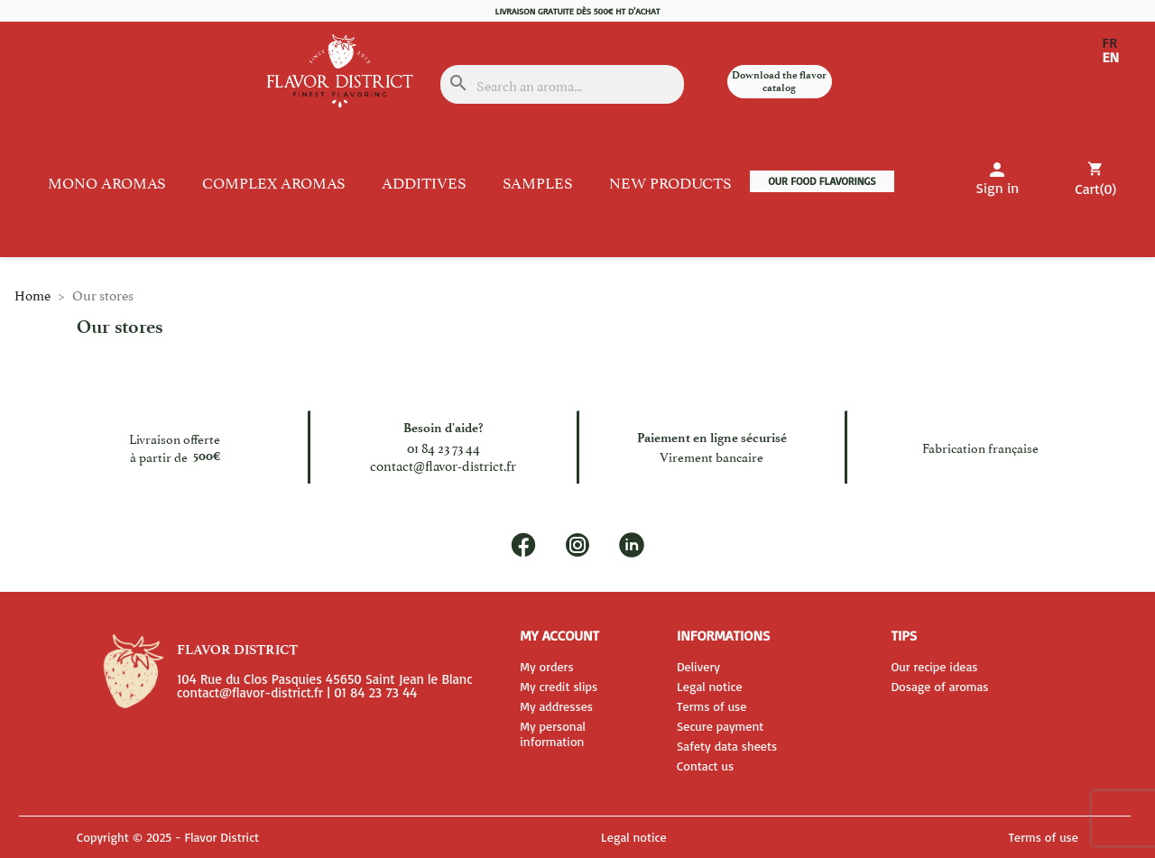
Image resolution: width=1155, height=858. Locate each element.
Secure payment (720, 725)
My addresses (556, 706)
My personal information (553, 733)
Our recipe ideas (934, 666)
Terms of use (712, 706)
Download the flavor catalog (779, 81)
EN (1110, 58)
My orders (546, 666)
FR (1109, 43)
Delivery (698, 666)
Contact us (705, 765)
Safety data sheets (727, 745)
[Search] (562, 84)
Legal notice (710, 686)
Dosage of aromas (939, 686)
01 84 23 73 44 (443, 447)
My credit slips (558, 686)
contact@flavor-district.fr (443, 465)
